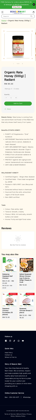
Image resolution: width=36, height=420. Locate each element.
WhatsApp (27, 397)
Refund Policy (21, 414)
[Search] (31, 16)
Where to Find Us (11, 357)
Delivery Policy (20, 416)
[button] (2, 12)
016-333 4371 (14, 397)
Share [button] (7, 109)
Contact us (8, 355)
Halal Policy (9, 352)
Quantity (7, 94)
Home (3, 20)
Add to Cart (18, 103)
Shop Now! (17, 7)
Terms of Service (10, 414)
